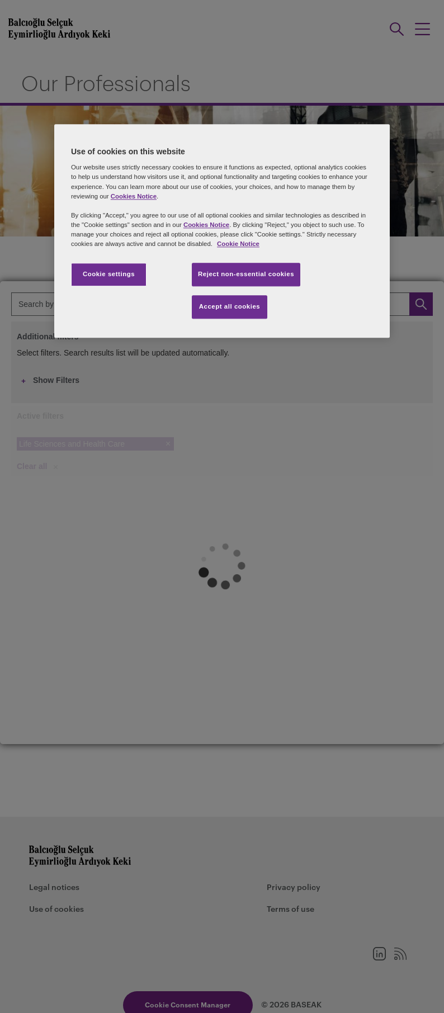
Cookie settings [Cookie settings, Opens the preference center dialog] (109, 274)
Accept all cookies (230, 306)
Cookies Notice (134, 196)
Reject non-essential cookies (246, 274)
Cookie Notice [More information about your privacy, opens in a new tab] (238, 243)
